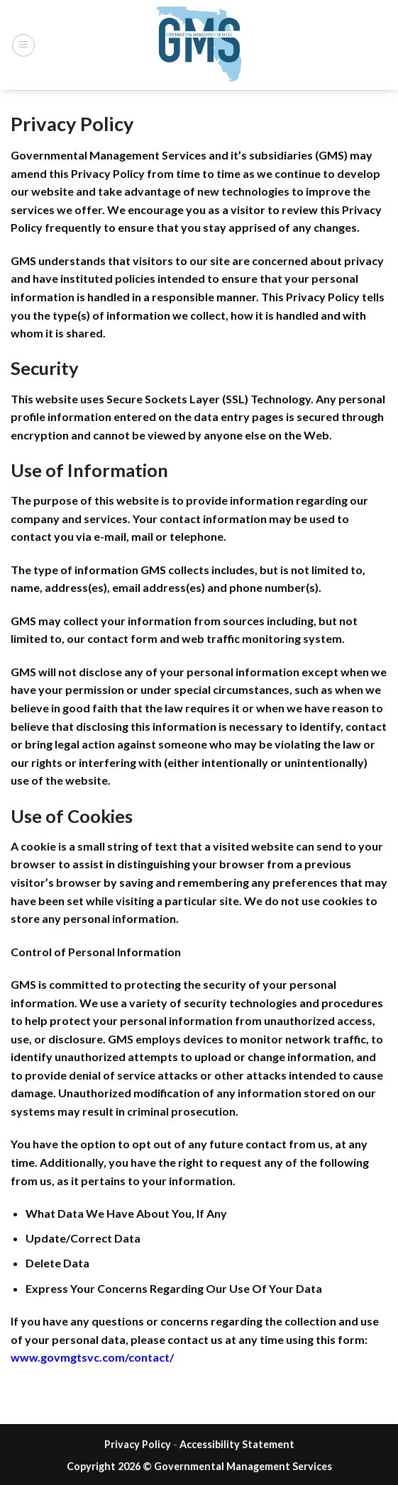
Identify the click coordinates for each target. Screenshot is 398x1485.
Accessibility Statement (236, 1444)
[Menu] (23, 45)
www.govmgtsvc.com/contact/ (92, 1357)
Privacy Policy (137, 1444)
